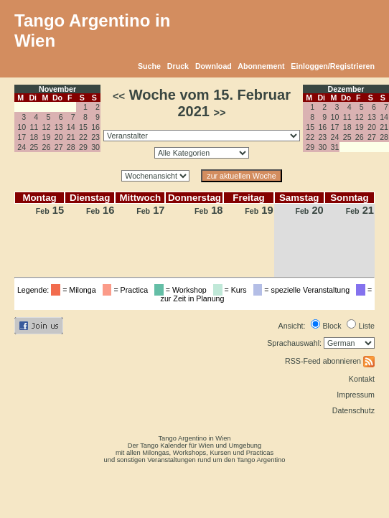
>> (219, 112)
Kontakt (362, 379)
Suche (149, 66)
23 (95, 137)
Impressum (356, 394)
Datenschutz (353, 410)
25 (33, 147)
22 (83, 137)
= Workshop (182, 290)
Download (213, 66)
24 (21, 147)
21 (71, 137)
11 (33, 127)
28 (71, 147)
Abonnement (261, 66)
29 (83, 147)
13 (59, 127)
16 (95, 127)
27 (59, 147)
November (57, 89)
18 (33, 137)
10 (21, 127)
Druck (178, 66)
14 (71, 127)
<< (119, 96)
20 (59, 137)
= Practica (127, 290)
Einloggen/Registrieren (333, 66)
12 (46, 127)
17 (21, 137)
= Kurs (232, 290)
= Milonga (75, 290)
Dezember (346, 89)
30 (95, 147)
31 (335, 147)
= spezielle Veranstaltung (304, 290)
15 (83, 127)
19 (46, 137)
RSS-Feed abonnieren (330, 361)
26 (46, 147)
